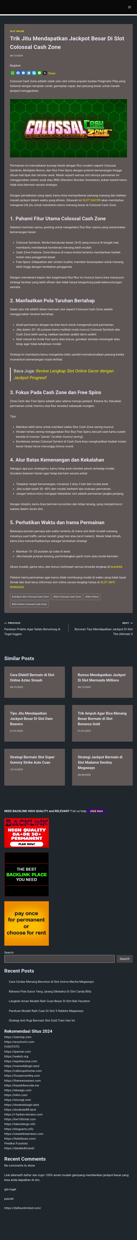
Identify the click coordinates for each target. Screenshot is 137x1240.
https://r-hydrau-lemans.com (23, 1114)
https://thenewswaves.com (22, 1080)
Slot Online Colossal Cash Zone (29, 604)
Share (51, 73)
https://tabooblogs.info (19, 1124)
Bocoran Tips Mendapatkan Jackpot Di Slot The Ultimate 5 (102, 628)
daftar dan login (34, 1175)
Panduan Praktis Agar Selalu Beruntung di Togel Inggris (34, 628)
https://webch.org (16, 1056)
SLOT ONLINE (17, 31)
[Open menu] (129, 7)
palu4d (8, 1198)
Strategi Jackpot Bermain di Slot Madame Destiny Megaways (100, 762)
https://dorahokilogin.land (21, 1105)
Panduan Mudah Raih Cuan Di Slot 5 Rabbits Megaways (46, 1011)
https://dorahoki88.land (20, 1109)
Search (9, 952)
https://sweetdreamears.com (23, 1134)
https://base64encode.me (21, 1085)
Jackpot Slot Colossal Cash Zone (30, 596)
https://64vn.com (15, 1095)
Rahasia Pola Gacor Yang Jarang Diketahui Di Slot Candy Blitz (50, 991)
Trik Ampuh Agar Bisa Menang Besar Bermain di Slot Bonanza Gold (102, 718)
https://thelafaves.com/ (20, 1138)
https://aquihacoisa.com (20, 1061)
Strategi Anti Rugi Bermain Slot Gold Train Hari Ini (42, 1020)
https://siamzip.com (17, 1037)
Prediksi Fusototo (16, 1143)
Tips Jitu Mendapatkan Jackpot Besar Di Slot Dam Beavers (31, 718)
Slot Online (92, 596)
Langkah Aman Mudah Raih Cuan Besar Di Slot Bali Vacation (49, 1001)
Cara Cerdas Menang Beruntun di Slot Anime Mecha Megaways (51, 981)
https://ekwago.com (17, 1090)
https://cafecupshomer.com (23, 1071)
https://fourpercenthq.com (22, 1075)
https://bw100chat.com (20, 1119)
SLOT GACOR (92, 200)
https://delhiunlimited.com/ (22, 1208)
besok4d (116, 566)
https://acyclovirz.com (19, 1042)
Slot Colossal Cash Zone (67, 596)
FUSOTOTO (11, 1046)
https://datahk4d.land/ (19, 1148)
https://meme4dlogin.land (21, 1066)
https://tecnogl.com (17, 1100)
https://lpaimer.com (17, 1051)
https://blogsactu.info (18, 1129)
